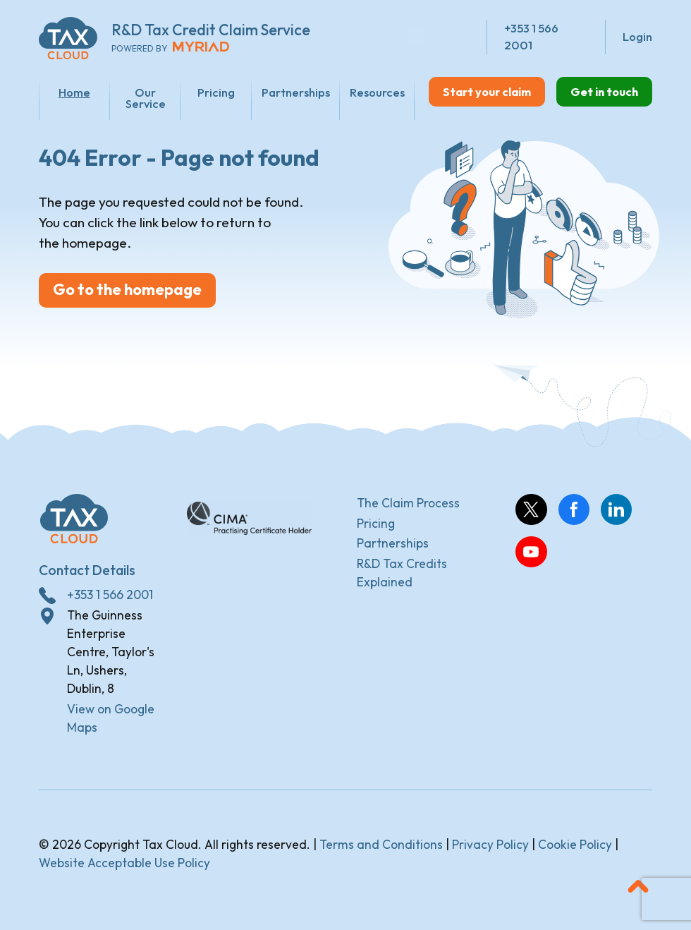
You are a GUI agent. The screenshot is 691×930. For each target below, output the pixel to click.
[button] (638, 889)
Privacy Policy (490, 847)
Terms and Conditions (381, 847)
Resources (368, 92)
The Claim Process (408, 505)
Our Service (141, 98)
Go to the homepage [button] (131, 296)
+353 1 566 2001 (110, 597)
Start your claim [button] (481, 91)
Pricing (209, 92)
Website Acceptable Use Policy (124, 865)
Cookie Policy (575, 847)
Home (73, 92)
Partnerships (287, 92)
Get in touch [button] (602, 91)
